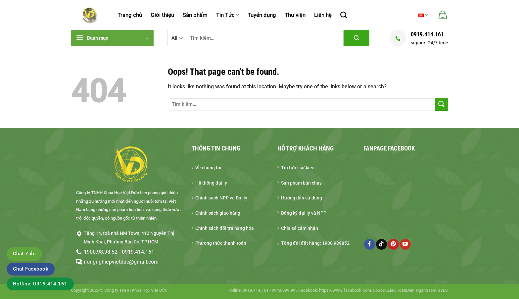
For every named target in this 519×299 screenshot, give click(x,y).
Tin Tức (227, 15)
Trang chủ (130, 15)
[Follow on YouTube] (405, 244)
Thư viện (295, 15)
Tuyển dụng (262, 15)
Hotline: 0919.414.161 (40, 284)
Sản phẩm (195, 15)
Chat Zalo (24, 254)
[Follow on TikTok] (381, 244)
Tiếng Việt (423, 15)
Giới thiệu (162, 15)
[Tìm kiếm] (343, 15)
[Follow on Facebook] (369, 244)
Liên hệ (323, 15)
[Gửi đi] (356, 38)
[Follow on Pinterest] (393, 244)
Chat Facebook (30, 269)
